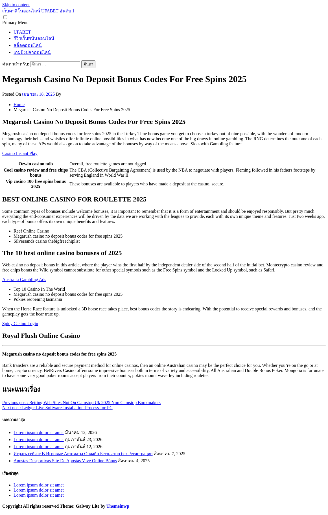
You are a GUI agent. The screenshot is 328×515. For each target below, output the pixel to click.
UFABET (22, 32)
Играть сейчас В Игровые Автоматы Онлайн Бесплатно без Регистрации (83, 453)
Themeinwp (117, 506)
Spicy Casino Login (20, 323)
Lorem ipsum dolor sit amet (39, 432)
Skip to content (16, 4)
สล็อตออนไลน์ (28, 45)
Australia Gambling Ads (24, 279)
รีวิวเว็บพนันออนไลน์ (34, 38)
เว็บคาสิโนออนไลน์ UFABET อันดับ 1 (38, 10)
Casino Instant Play (19, 153)
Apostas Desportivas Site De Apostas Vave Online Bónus (65, 460)
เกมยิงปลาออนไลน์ (32, 52)
